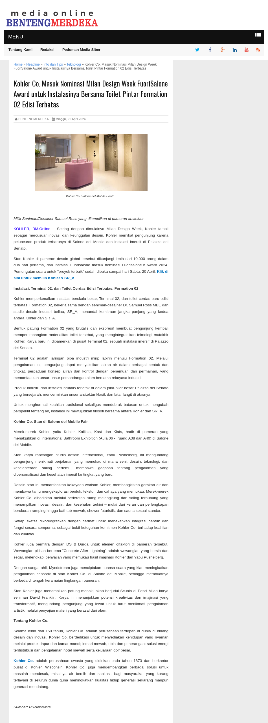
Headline (32, 64)
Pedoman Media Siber (81, 49)
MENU (15, 37)
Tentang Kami (20, 49)
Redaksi (47, 49)
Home (18, 64)
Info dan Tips (53, 64)
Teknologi (74, 64)
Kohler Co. (25, 661)
